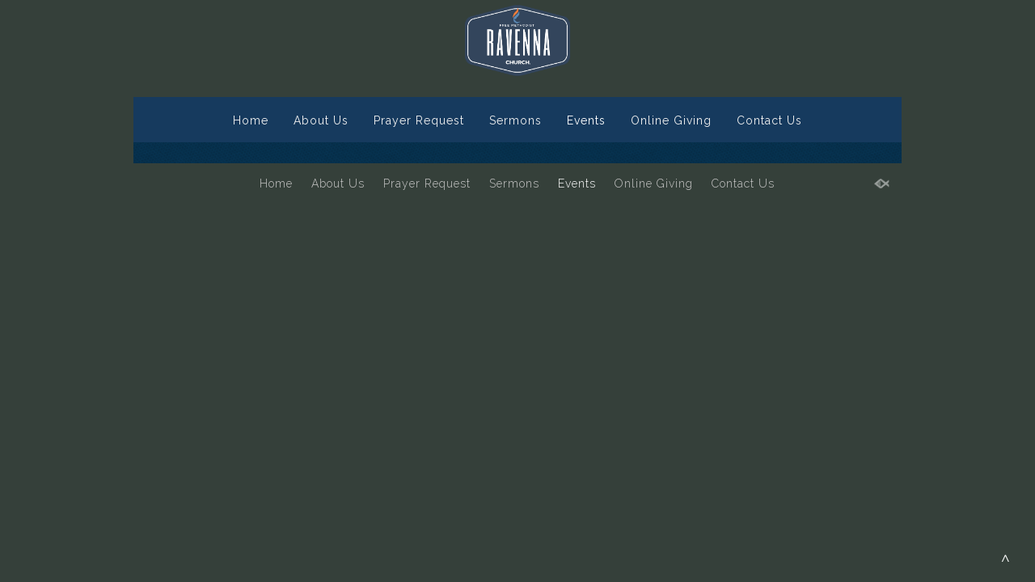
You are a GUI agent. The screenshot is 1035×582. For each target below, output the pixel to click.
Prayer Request (419, 120)
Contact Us (769, 120)
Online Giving (671, 120)
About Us (321, 120)
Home (250, 120)
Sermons (515, 120)
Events (586, 120)
